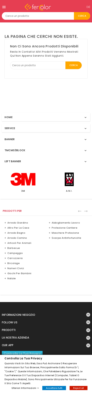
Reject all (78, 388)
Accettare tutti (54, 388)
